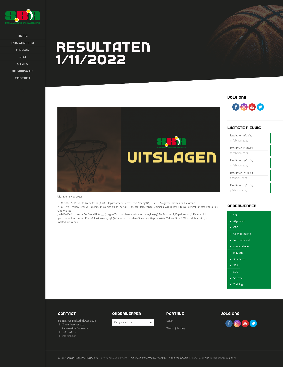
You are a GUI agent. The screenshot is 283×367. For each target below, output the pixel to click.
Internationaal (241, 240)
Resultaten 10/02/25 (241, 148)
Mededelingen (241, 246)
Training (238, 284)
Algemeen (239, 221)
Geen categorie (242, 233)
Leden (169, 320)
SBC (235, 271)
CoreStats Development (113, 358)
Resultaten (239, 259)
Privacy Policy (196, 358)
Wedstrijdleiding (175, 328)
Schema (238, 278)
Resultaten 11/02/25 (241, 135)
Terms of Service (219, 358)
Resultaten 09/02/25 (241, 160)
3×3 (235, 214)
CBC (235, 227)
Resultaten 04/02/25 (241, 185)
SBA (235, 265)
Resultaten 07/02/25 (241, 172)
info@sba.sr (69, 335)
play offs (238, 252)
